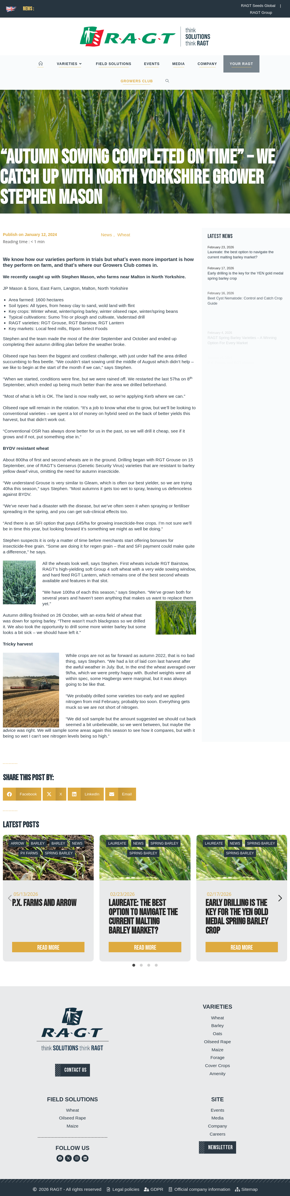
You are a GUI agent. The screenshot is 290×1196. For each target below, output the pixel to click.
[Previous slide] (10, 898)
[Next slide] (280, 898)
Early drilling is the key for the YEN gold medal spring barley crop (237, 917)
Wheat (123, 234)
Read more (48, 948)
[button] (22, 794)
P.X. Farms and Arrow (44, 903)
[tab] (134, 965)
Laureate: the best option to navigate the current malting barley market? (143, 917)
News (106, 234)
